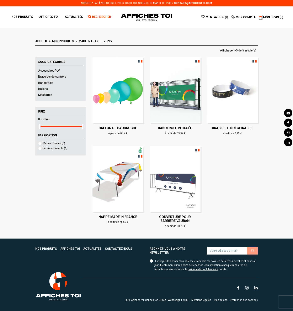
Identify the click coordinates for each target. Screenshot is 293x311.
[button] (49, 17)
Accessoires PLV (49, 70)
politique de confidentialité (203, 269)
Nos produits (46, 248)
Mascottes (45, 95)
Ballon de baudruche (118, 128)
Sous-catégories (51, 62)
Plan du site (220, 300)
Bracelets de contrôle (52, 76)
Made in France (54, 143)
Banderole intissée (175, 128)
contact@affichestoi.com (193, 3)
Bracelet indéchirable (232, 128)
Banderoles (45, 82)
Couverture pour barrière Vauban (175, 219)
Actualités (92, 248)
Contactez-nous (118, 248)
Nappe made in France (117, 217)
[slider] (40, 126)
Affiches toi (70, 248)
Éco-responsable (55, 148)
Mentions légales (201, 300)
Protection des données (244, 300)
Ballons (43, 89)
